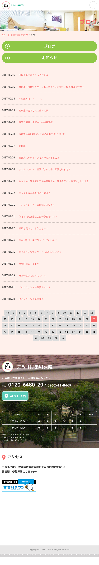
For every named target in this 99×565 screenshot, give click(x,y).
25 (73, 319)
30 (12, 325)
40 (80, 325)
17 (19, 319)
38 (66, 325)
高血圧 (22, 146)
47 (32, 331)
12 (78, 313)
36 (53, 325)
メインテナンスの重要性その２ (34, 287)
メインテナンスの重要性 (31, 299)
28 (94, 319)
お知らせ (49, 58)
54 (80, 331)
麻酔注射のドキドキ (29, 263)
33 (32, 325)
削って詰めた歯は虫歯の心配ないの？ (38, 216)
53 (73, 331)
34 (39, 325)
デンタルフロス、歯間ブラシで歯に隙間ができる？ (45, 169)
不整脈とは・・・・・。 (31, 98)
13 (85, 313)
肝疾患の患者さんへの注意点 (33, 75)
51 (59, 331)
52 (66, 331)
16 (12, 319)
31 (19, 325)
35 (46, 325)
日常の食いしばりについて (32, 275)
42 (94, 325)
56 (94, 331)
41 (87, 325)
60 (56, 338)
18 (25, 319)
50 (53, 331)
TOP (3, 35)
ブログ (49, 46)
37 (59, 325)
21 (46, 319)
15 (5, 319)
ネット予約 (15, 396)
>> (63, 338)
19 (32, 319)
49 (46, 331)
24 (66, 319)
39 (73, 325)
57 (36, 338)
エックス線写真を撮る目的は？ (34, 193)
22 (53, 319)
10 (64, 313)
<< (7, 313)
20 (39, 319)
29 (5, 325)
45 (19, 331)
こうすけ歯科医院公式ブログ (18, 35)
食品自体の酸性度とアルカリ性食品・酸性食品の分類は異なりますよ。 (55, 181)
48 (39, 331)
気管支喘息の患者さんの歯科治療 (36, 122)
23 (59, 319)
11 (71, 313)
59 (49, 338)
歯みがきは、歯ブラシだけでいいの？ (38, 240)
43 (5, 331)
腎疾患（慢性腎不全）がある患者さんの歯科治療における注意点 (51, 87)
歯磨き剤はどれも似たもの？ (33, 228)
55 (87, 331)
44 (12, 331)
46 (25, 331)
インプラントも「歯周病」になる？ (37, 205)
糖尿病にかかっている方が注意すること (39, 157)
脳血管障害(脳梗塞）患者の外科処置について (42, 134)
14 (91, 313)
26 (80, 319)
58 (42, 338)
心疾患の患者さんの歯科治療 (33, 110)
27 (87, 319)
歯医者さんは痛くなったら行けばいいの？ (40, 252)
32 (25, 325)
